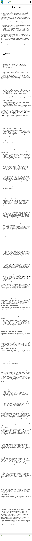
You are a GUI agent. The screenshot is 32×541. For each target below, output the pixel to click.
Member (12, 12)
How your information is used (8, 50)
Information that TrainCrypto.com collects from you (12, 46)
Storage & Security (6, 53)
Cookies (17, 126)
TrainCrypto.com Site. (8, 71)
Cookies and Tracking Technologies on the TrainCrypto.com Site (14, 49)
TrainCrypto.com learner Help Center (20, 187)
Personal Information (15, 86)
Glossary (4, 56)
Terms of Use (23, 540)
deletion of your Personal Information (20, 114)
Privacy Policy (29, 540)
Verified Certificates (21, 66)
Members (2, 117)
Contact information (6, 55)
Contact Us (3, 540)
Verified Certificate (26, 278)
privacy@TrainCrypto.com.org (15, 500)
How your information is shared (8, 51)
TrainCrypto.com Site (6, 13)
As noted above (4, 371)
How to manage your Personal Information (10, 52)
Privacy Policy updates (7, 54)
